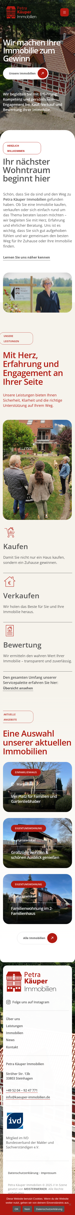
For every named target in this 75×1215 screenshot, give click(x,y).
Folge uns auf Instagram (30, 1011)
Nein (27, 1209)
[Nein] (70, 1204)
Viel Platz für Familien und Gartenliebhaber (34, 808)
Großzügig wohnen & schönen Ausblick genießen (35, 864)
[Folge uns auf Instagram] (8, 1011)
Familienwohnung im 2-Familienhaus (31, 920)
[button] (26, 73)
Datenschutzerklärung (23, 1182)
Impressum (48, 1182)
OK (16, 1209)
